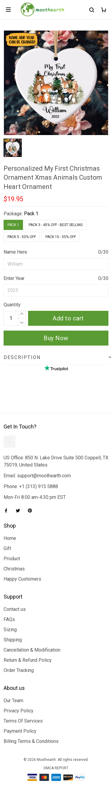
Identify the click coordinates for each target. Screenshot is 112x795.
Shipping (13, 640)
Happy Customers (22, 579)
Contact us (15, 609)
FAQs (9, 619)
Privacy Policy (18, 711)
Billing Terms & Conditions (31, 741)
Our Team (13, 700)
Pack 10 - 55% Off (60, 237)
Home (10, 538)
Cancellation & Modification (32, 650)
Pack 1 (31, 213)
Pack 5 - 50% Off (21, 237)
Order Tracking (19, 670)
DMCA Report (56, 768)
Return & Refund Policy (28, 660)
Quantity (12, 305)
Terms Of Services (23, 721)
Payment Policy (20, 731)
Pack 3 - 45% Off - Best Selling (56, 225)
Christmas (14, 569)
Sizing (10, 629)
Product (12, 558)
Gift (7, 548)
